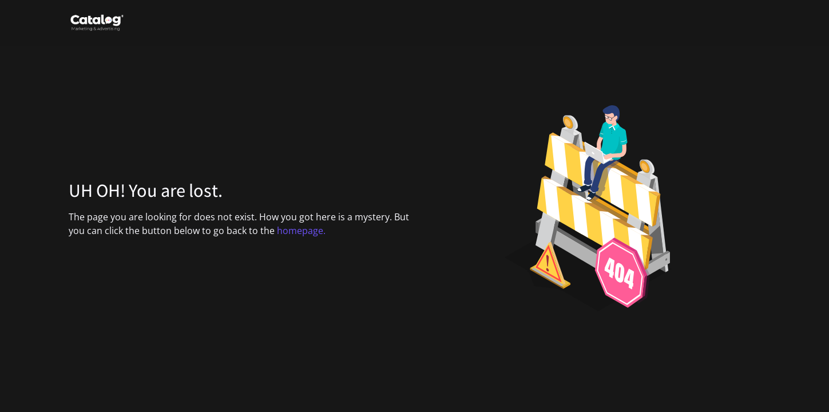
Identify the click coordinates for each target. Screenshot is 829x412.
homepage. (301, 230)
